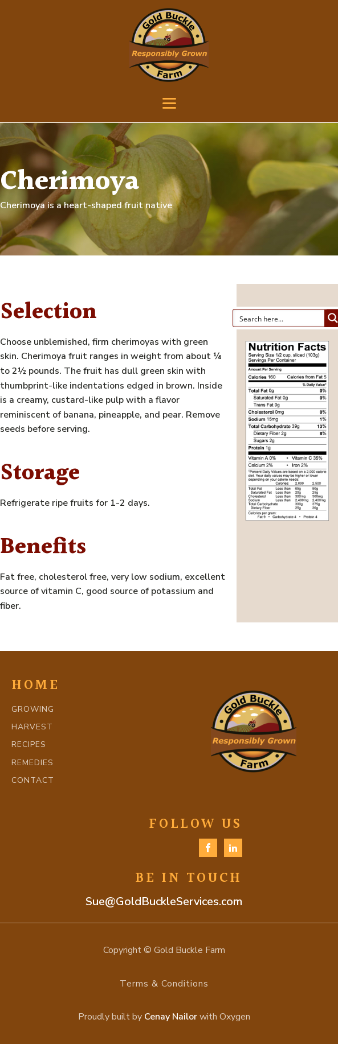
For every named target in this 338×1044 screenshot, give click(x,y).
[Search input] (279, 318)
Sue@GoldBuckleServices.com (163, 901)
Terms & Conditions (164, 983)
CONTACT (32, 780)
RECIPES (28, 744)
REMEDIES (32, 762)
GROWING (32, 709)
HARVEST (32, 727)
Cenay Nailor (170, 1016)
